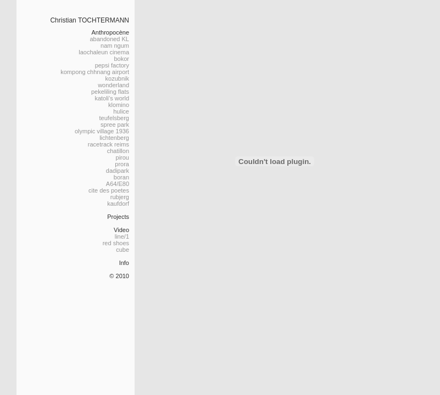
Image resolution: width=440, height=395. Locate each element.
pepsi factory (112, 65)
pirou (122, 157)
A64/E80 (117, 183)
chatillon (118, 151)
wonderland (113, 85)
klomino (118, 104)
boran (121, 177)
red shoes (116, 243)
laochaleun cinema (104, 52)
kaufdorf (118, 203)
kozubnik (117, 78)
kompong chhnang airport (94, 72)
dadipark (117, 170)
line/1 (122, 236)
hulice (121, 111)
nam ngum (115, 45)
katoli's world (111, 98)
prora (122, 164)
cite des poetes (108, 190)
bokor (121, 58)
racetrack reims (108, 144)
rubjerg (119, 197)
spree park (115, 124)
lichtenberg (114, 137)
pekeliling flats (110, 91)
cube (122, 249)
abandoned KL (109, 39)
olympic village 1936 (102, 131)
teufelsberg (114, 118)
